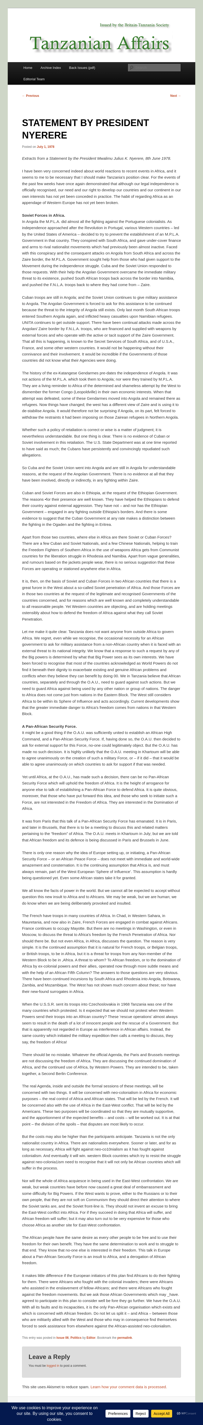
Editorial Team (34, 79)
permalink (124, 1338)
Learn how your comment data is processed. (128, 1387)
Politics (76, 1338)
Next (175, 96)
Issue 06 (63, 1338)
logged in (53, 1366)
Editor (91, 1338)
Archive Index (50, 68)
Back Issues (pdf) (82, 68)
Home (27, 68)
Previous (30, 96)
